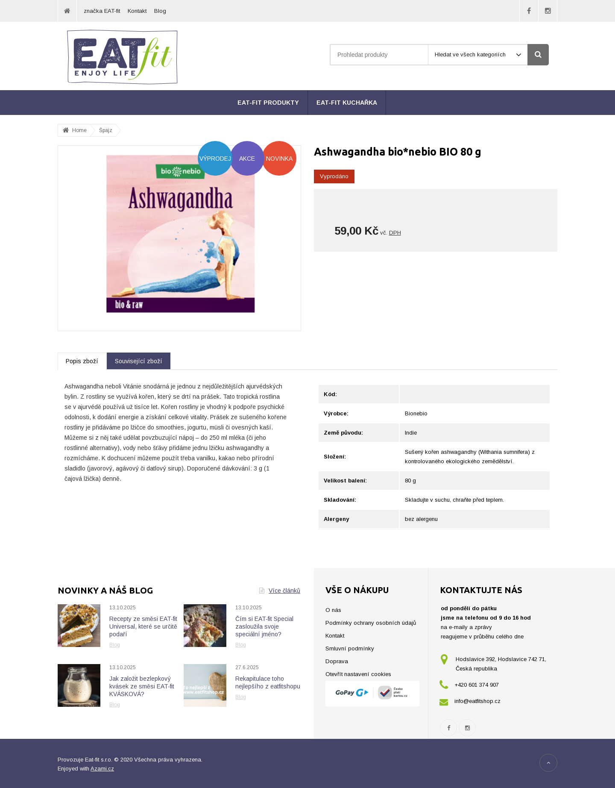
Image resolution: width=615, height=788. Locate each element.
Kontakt (137, 11)
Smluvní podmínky (349, 648)
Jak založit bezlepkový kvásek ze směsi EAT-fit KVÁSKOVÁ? (141, 686)
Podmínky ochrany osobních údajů (370, 623)
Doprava (336, 661)
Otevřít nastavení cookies (358, 674)
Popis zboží (82, 361)
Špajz (105, 130)
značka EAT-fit (102, 11)
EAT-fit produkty (268, 102)
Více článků (279, 590)
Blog (160, 11)
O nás (333, 610)
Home (79, 130)
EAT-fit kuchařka (346, 102)
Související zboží (138, 361)
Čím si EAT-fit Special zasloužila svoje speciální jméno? (264, 626)
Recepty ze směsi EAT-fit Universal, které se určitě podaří (143, 626)
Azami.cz (102, 768)
